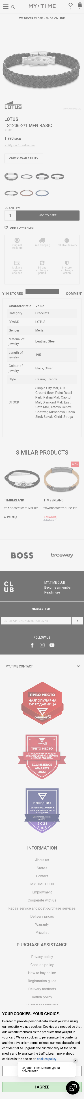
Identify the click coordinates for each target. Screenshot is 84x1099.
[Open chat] (73, 1088)
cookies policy (46, 1059)
